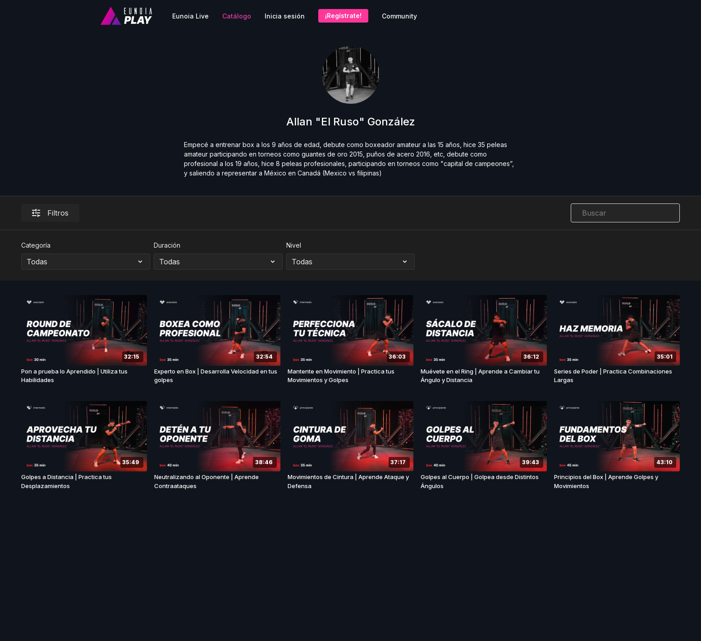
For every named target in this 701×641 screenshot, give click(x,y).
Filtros (50, 212)
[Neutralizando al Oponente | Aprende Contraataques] (217, 481)
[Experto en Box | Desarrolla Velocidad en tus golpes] (217, 376)
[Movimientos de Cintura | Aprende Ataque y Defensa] (351, 481)
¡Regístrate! (343, 15)
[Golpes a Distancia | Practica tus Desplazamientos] (84, 481)
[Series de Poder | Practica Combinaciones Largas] (617, 376)
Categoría (35, 245)
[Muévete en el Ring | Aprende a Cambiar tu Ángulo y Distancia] (484, 376)
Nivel (293, 245)
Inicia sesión (285, 16)
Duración (167, 245)
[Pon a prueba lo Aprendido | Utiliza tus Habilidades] (84, 376)
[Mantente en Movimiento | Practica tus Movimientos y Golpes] (351, 376)
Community (399, 16)
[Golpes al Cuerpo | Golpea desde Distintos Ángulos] (484, 481)
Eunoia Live (190, 16)
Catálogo (236, 16)
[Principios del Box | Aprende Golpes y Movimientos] (617, 481)
